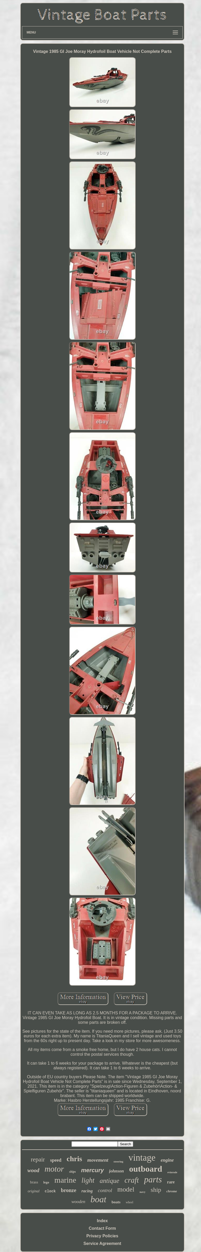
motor (54, 1168)
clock (50, 1191)
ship (156, 1189)
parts (153, 1179)
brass (34, 1182)
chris (74, 1159)
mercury (92, 1170)
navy (142, 1191)
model (125, 1189)
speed (55, 1160)
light (87, 1180)
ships (72, 1171)
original (34, 1191)
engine (167, 1160)
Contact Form (102, 1228)
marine (65, 1180)
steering (118, 1161)
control (105, 1190)
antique (109, 1180)
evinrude (172, 1172)
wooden (78, 1201)
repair (38, 1159)
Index (102, 1221)
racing (87, 1191)
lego (46, 1182)
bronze (68, 1190)
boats (115, 1202)
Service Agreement (102, 1243)
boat (98, 1199)
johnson (116, 1171)
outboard (145, 1168)
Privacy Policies (102, 1236)
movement (97, 1160)
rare (171, 1182)
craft (132, 1180)
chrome (171, 1191)
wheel (129, 1202)
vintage (142, 1158)
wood (33, 1170)
